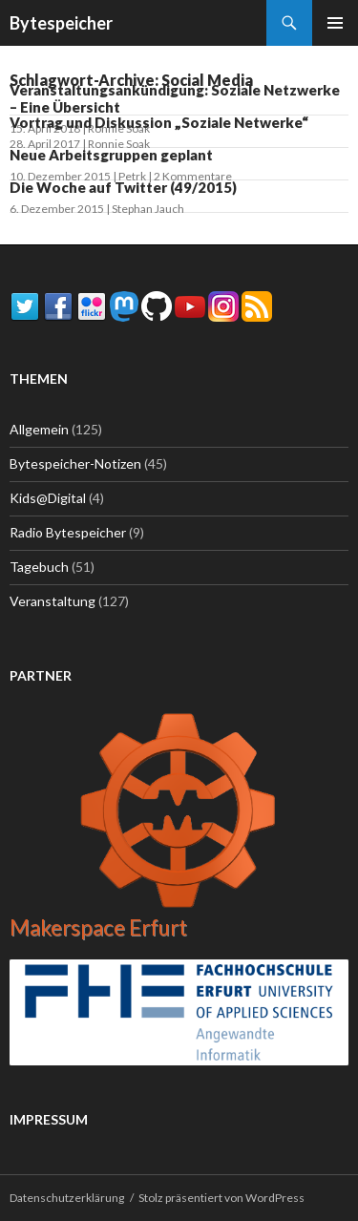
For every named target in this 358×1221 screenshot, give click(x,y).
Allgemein (39, 429)
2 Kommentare (193, 176)
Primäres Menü (335, 23)
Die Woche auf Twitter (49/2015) (123, 187)
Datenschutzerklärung (67, 1197)
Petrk (132, 176)
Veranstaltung (52, 601)
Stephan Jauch (148, 208)
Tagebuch (39, 566)
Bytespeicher (61, 22)
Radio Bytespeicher (68, 532)
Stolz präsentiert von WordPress (221, 1197)
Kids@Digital (48, 498)
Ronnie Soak (119, 144)
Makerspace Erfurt (98, 927)
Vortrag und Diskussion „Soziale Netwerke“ (159, 122)
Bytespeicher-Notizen (75, 463)
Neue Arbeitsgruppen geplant (111, 154)
